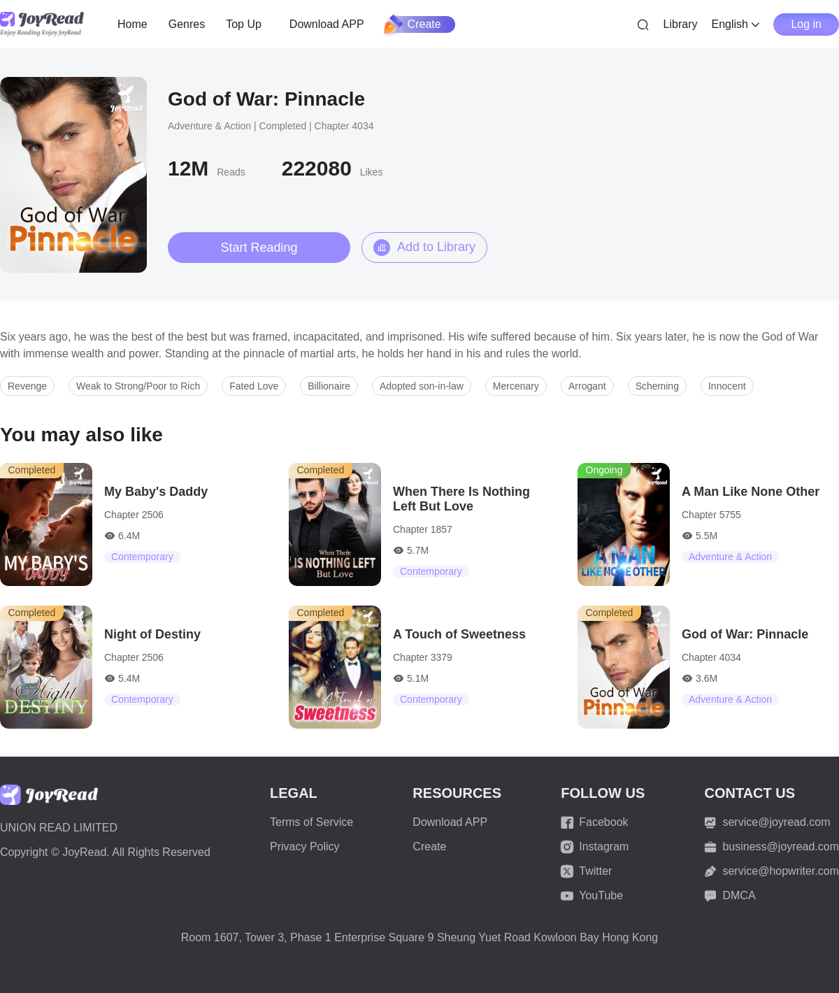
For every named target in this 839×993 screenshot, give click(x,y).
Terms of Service (311, 822)
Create (413, 24)
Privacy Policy (305, 846)
